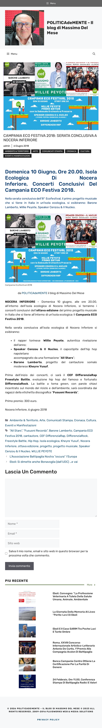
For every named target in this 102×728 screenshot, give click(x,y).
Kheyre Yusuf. (70, 441)
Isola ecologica (49, 441)
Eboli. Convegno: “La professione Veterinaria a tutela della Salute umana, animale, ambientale (73, 596)
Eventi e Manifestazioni (17, 156)
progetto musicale (65, 446)
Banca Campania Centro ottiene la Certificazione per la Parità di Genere (74, 664)
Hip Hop (33, 441)
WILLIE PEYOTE (42, 451)
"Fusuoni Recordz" (36, 430)
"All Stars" (16, 430)
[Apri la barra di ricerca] (94, 54)
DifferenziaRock (77, 436)
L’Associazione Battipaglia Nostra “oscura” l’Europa (43, 456)
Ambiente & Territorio (17, 151)
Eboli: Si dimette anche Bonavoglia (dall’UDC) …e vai (44, 461)
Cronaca (71, 151)
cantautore (31, 436)
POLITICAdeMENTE (34, 293)
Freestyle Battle (16, 441)
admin (6, 145)
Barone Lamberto (60, 430)
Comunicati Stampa (52, 151)
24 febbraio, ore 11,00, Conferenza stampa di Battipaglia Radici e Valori (75, 681)
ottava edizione (28, 446)
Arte (35, 151)
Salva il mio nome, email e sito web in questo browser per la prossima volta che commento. (48, 553)
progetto (46, 446)
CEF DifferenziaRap (52, 436)
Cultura (84, 151)
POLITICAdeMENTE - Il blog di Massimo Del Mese (70, 27)
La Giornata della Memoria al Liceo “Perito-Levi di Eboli (74, 613)
